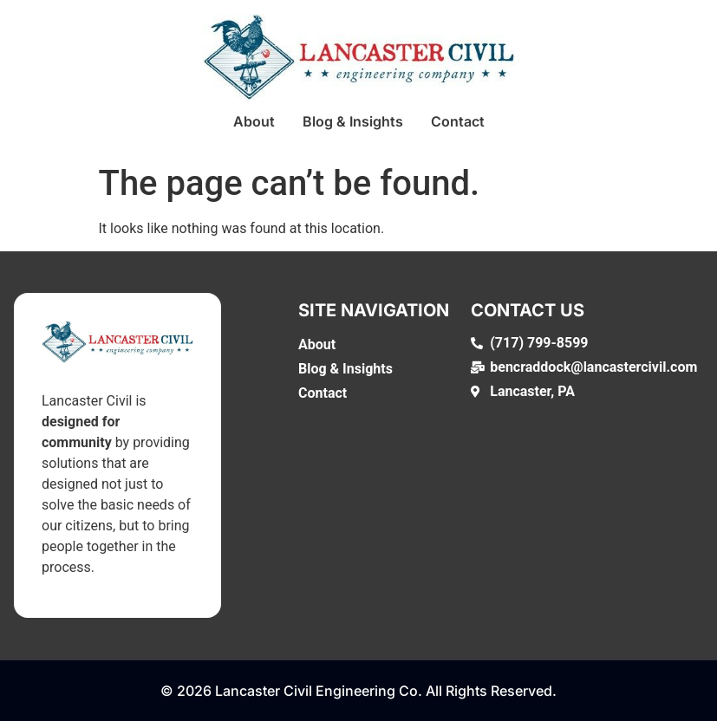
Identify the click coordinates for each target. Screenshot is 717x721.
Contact (458, 121)
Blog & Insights (353, 121)
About (254, 121)
